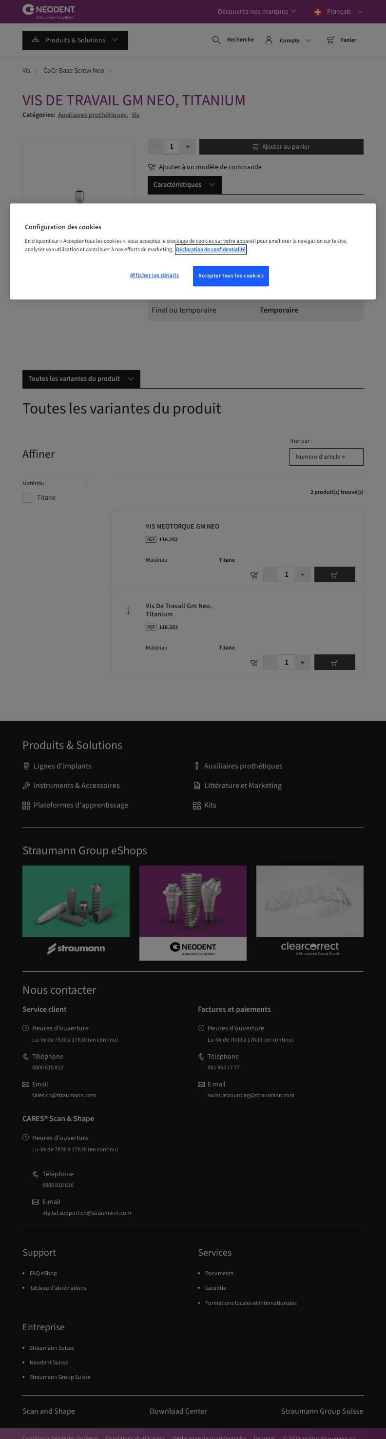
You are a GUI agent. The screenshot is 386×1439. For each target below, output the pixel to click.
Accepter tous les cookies (231, 276)
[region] (193, 251)
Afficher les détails (154, 276)
